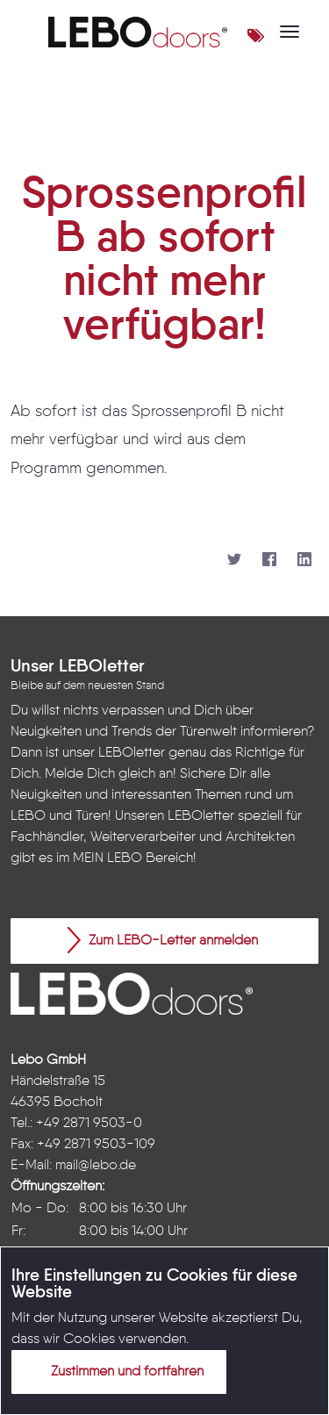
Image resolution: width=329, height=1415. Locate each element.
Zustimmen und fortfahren (117, 1371)
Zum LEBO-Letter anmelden (163, 940)
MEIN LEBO (107, 858)
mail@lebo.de (95, 1166)
